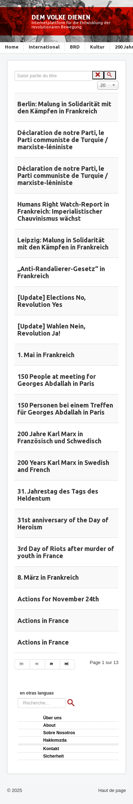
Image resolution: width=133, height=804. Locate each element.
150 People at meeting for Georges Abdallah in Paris (56, 380)
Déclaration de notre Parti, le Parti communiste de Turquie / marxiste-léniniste (62, 139)
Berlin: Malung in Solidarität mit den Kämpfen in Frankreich (64, 107)
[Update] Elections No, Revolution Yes (51, 301)
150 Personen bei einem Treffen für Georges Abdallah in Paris (65, 408)
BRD (75, 46)
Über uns (52, 717)
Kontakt (51, 748)
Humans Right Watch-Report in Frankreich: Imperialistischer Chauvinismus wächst (63, 211)
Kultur (97, 46)
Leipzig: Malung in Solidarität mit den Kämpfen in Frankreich (63, 243)
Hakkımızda (55, 740)
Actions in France (43, 620)
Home (11, 46)
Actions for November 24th (58, 598)
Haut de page (112, 790)
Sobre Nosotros (59, 732)
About (49, 725)
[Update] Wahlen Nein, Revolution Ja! (51, 329)
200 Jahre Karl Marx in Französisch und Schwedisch (59, 437)
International (44, 46)
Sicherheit (53, 756)
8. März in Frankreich (48, 577)
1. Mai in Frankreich (45, 354)
